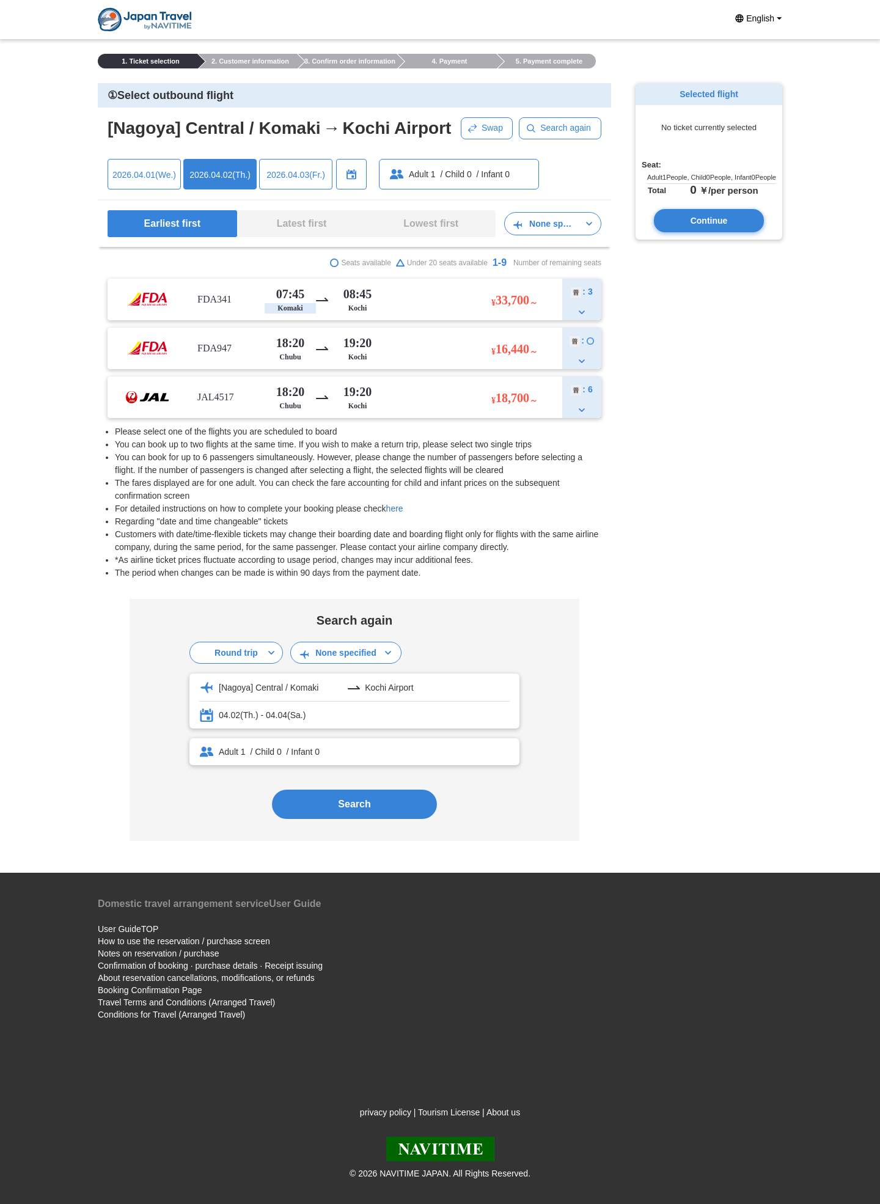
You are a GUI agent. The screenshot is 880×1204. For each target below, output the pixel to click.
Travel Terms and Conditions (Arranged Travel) (186, 1002)
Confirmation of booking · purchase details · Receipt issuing (210, 966)
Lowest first (430, 223)
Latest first (302, 223)
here (394, 508)
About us (503, 1112)
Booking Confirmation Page (150, 990)
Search (354, 804)
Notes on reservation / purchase (158, 953)
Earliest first (172, 223)
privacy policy (385, 1112)
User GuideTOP (128, 929)
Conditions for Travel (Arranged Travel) (171, 1014)
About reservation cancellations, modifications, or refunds (206, 978)
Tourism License (449, 1112)
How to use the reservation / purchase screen (184, 941)
